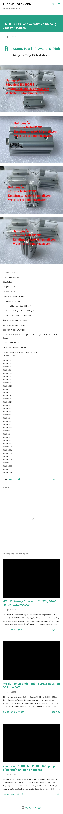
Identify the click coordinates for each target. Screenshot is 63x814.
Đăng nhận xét (17, 630)
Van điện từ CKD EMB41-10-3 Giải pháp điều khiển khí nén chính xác (29, 767)
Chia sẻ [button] (55, 480)
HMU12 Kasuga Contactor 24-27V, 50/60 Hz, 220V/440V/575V (29, 603)
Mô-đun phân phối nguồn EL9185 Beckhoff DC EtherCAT (31, 685)
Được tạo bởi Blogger (31, 807)
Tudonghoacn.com (17, 4)
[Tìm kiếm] (53, 4)
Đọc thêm (56, 630)
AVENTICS (12, 480)
